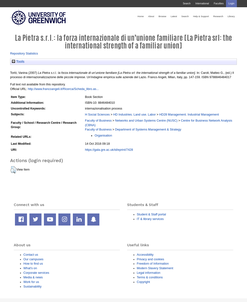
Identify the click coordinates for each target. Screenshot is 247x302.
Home (140, 16)
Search (187, 3)
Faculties (219, 3)
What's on (30, 268)
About (151, 16)
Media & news (33, 277)
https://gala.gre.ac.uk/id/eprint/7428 (109, 149)
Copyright (143, 282)
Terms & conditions (150, 277)
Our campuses (33, 259)
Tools (18, 61)
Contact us (30, 254)
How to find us (33, 263)
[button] (13, 169)
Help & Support (201, 16)
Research (218, 16)
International (202, 3)
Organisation (103, 135)
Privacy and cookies (150, 259)
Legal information (148, 273)
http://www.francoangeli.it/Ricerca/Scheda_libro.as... (63, 89)
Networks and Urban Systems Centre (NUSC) (146, 120)
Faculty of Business (98, 120)
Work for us (31, 282)
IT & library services (150, 219)
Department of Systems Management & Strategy (148, 129)
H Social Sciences (97, 114)
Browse (162, 16)
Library (231, 16)
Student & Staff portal (151, 214)
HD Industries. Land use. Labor (134, 114)
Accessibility (145, 254)
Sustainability (32, 286)
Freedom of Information (153, 263)
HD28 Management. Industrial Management (189, 114)
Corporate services (36, 273)
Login (231, 3)
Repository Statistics (24, 53)
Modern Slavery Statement (155, 268)
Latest (174, 16)
